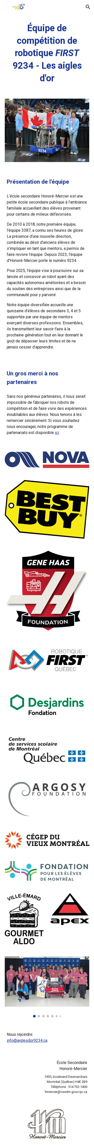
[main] (47, 53)
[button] (6, 7)
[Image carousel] (47, 986)
